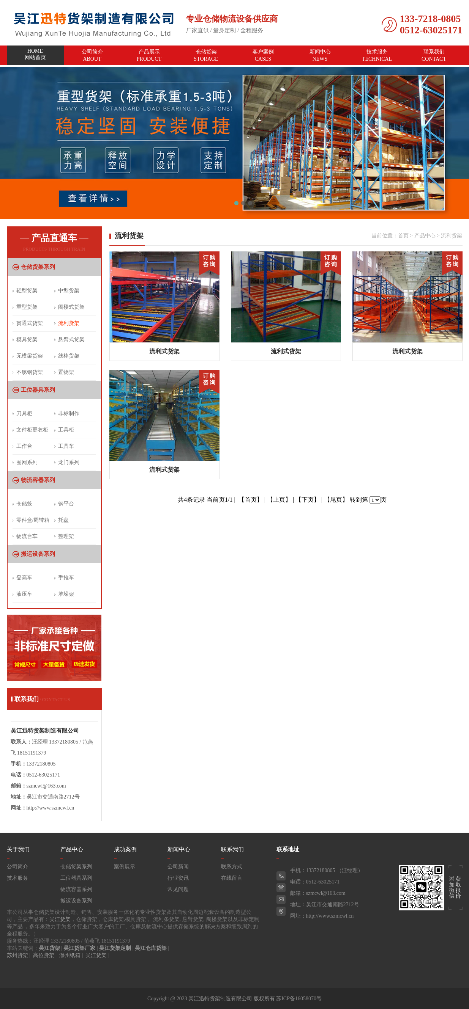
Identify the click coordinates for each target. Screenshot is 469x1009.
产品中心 (425, 236)
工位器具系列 (38, 390)
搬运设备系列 (38, 554)
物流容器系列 (38, 480)
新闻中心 (320, 55)
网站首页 (35, 55)
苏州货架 (17, 955)
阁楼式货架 (71, 307)
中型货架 (68, 290)
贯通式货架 (29, 323)
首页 (403, 236)
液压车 (24, 594)
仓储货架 (206, 55)
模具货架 (27, 339)
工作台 (24, 446)
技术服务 (377, 55)
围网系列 (27, 462)
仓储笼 (24, 504)
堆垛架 (66, 594)
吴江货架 (60, 919)
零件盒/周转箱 (33, 520)
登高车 (24, 578)
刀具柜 (24, 413)
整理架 (66, 536)
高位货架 (43, 955)
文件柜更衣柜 (32, 430)
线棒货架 (68, 356)
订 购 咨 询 (209, 260)
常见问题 (178, 889)
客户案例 (263, 55)
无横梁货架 (29, 356)
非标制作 (68, 413)
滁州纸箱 (70, 955)
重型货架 (27, 307)
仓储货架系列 (38, 267)
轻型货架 (27, 290)
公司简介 (92, 55)
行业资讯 (178, 878)
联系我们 (434, 55)
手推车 (66, 578)
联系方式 (231, 866)
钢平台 (66, 504)
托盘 (63, 520)
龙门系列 (68, 462)
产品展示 (149, 55)
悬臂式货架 (71, 339)
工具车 (66, 446)
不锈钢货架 (29, 372)
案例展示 (124, 866)
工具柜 (66, 430)
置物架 (66, 372)
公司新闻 (178, 866)
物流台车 (27, 536)
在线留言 (231, 878)
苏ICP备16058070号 (299, 998)
